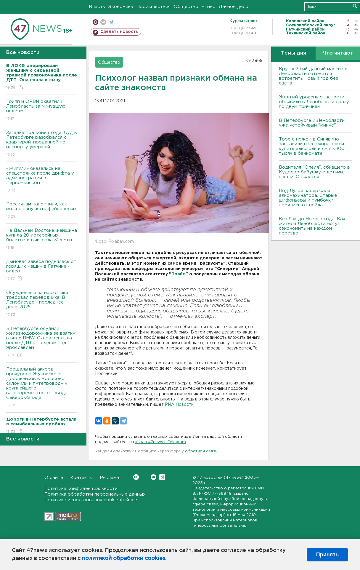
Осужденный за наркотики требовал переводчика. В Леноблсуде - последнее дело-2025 (41, 304)
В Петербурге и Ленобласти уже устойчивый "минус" (312, 123)
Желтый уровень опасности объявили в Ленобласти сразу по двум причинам (314, 101)
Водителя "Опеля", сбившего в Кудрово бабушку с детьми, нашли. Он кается (314, 172)
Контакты (81, 478)
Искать (355, 6)
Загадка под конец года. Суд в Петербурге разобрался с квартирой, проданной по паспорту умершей (41, 144)
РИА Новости (179, 404)
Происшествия (153, 7)
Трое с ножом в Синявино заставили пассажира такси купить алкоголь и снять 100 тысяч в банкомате (312, 146)
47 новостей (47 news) (220, 477)
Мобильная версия (95, 22)
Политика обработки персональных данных (95, 494)
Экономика (120, 7)
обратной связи (201, 451)
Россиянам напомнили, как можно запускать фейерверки (41, 210)
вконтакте (103, 22)
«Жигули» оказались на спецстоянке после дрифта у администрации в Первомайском (41, 180)
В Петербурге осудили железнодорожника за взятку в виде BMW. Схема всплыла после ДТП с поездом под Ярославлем (41, 342)
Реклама (109, 478)
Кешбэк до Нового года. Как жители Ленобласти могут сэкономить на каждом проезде (312, 226)
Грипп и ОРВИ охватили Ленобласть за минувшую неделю (41, 110)
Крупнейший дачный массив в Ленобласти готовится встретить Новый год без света (313, 76)
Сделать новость (119, 31)
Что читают (338, 53)
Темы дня (293, 53)
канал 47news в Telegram (160, 442)
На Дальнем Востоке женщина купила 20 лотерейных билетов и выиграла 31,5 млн (41, 239)
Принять (327, 555)
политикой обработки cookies (123, 558)
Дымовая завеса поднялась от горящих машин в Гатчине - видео (41, 270)
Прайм (178, 274)
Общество (186, 7)
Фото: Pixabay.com (114, 241)
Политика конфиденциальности (81, 489)
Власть (97, 7)
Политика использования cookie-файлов (90, 500)
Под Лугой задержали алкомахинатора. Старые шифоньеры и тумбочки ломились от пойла (308, 198)
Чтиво (209, 7)
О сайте (53, 478)
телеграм (111, 22)
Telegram (162, 477)
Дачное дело (233, 7)
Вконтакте (136, 477)
